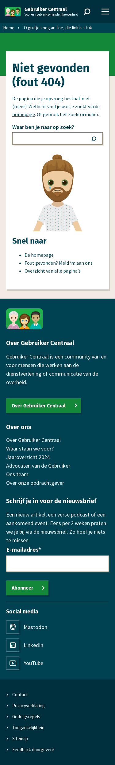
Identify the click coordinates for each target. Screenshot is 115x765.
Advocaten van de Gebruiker (38, 465)
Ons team (17, 474)
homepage (23, 114)
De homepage (39, 255)
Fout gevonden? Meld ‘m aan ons (59, 263)
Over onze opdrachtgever (35, 482)
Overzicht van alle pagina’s (53, 271)
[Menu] (105, 12)
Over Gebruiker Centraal (39, 406)
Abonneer (22, 588)
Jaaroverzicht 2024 (28, 457)
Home (8, 28)
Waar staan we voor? (30, 448)
